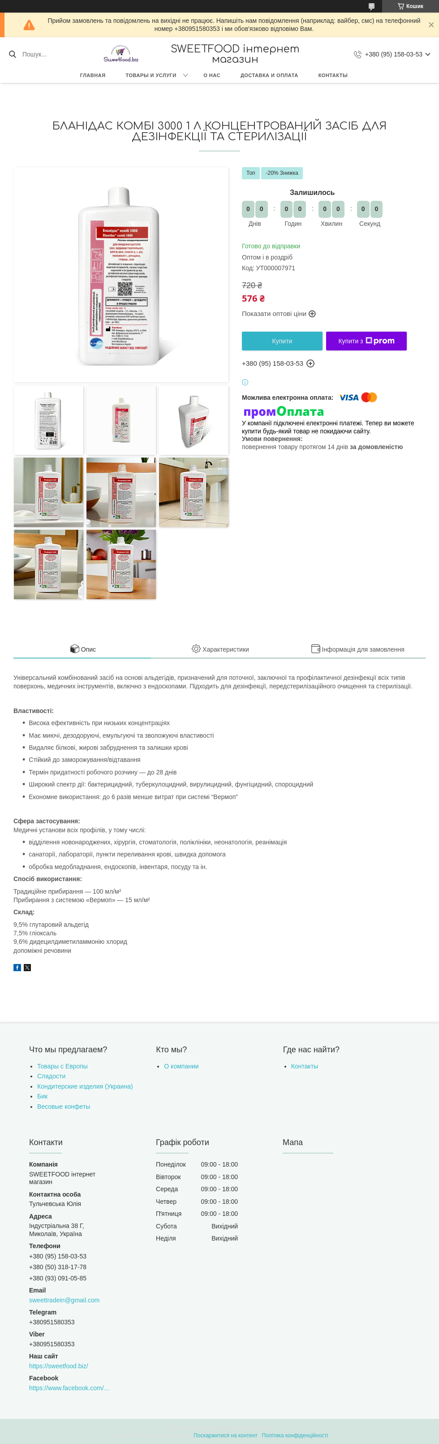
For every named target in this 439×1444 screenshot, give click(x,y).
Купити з (366, 341)
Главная (93, 75)
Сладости (51, 1076)
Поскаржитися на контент (225, 1435)
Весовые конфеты (63, 1106)
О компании (181, 1066)
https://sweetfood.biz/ (58, 1366)
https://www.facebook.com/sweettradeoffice (70, 1388)
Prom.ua (261, 1427)
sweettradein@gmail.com (64, 1300)
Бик (42, 1096)
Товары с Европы (62, 1066)
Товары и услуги (151, 75)
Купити (282, 341)
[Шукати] (12, 54)
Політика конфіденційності (295, 1435)
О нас (211, 75)
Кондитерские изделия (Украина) (85, 1086)
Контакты (333, 75)
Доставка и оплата (269, 75)
